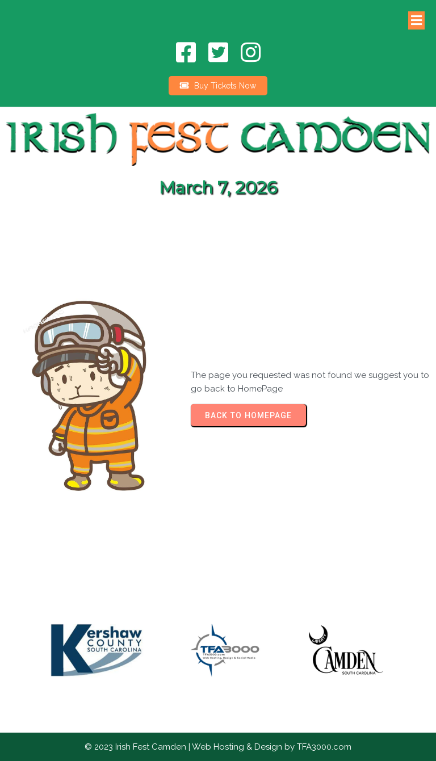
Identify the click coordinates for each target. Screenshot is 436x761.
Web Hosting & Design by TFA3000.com (271, 747)
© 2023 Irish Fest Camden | (138, 747)
